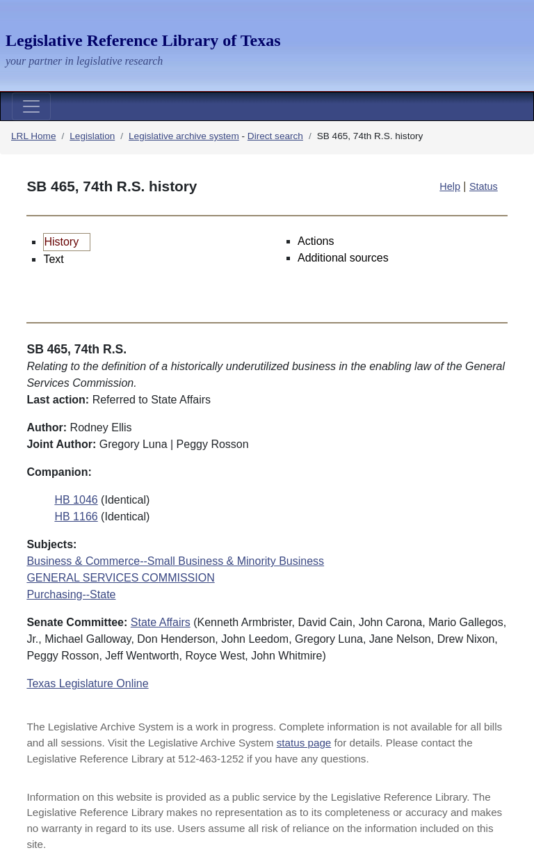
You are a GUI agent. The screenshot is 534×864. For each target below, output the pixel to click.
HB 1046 (75, 500)
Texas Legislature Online (87, 683)
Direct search (275, 136)
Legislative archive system (184, 136)
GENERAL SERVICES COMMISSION (120, 578)
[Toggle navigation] (31, 106)
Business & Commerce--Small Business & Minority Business (175, 561)
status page (304, 743)
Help (449, 186)
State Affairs (161, 622)
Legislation (92, 136)
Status (483, 186)
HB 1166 (75, 516)
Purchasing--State (70, 594)
